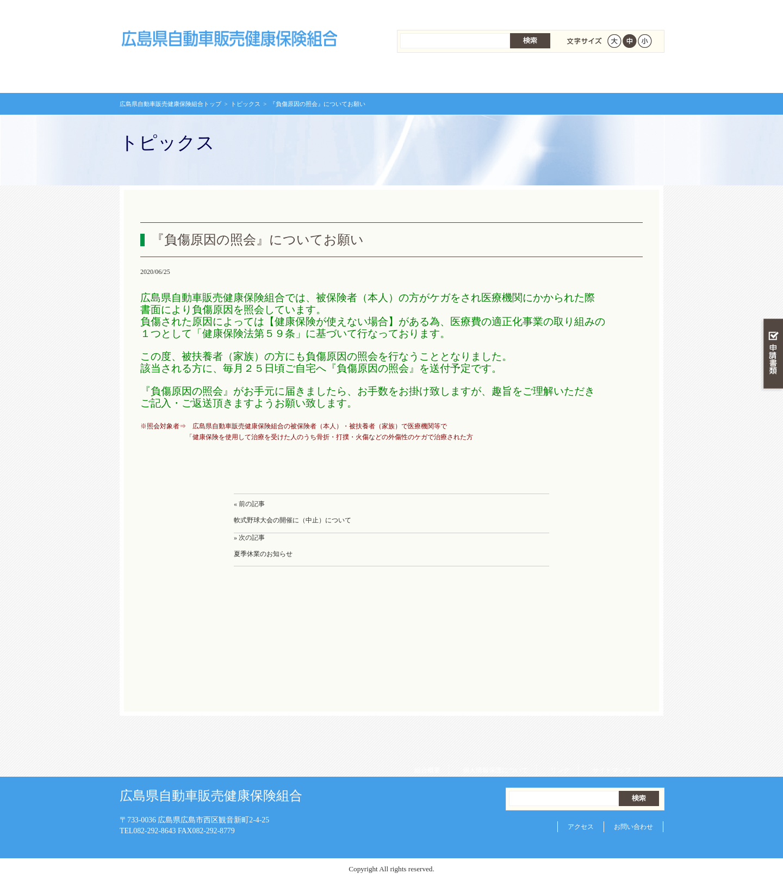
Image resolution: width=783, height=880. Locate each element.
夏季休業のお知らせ (263, 554)
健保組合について (618, 75)
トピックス (245, 104)
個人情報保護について (491, 11)
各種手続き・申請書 (527, 75)
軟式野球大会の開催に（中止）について (292, 520)
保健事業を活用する (437, 75)
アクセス (581, 827)
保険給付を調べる (346, 75)
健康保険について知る (255, 75)
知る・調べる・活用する (772, 253)
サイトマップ (607, 11)
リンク (556, 11)
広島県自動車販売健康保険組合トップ (170, 104)
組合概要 (424, 11)
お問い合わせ (633, 827)
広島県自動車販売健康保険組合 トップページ (165, 75)
